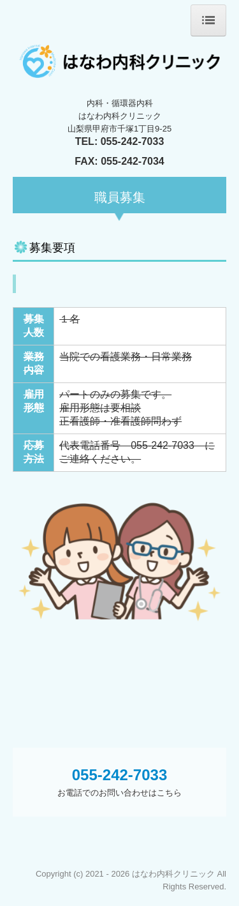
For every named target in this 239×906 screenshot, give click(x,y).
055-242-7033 (132, 141)
